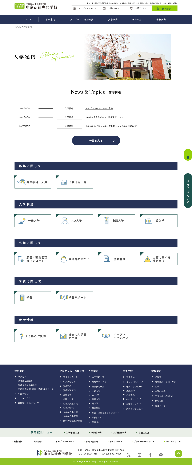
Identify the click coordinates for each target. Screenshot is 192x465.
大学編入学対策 (70, 412)
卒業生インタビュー (135, 404)
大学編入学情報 (70, 416)
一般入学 (34, 220)
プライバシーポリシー (144, 441)
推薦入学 (118, 220)
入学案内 (113, 19)
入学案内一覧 (98, 377)
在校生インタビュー (135, 399)
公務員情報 (68, 407)
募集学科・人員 (37, 182)
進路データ (68, 399)
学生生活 (137, 19)
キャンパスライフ (134, 382)
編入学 (160, 220)
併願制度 (120, 259)
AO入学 (77, 220)
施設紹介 (130, 390)
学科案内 (50, 19)
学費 (29, 297)
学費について (98, 417)
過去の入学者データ (78, 336)
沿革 (157, 386)
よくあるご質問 (35, 336)
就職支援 (67, 395)
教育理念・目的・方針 (165, 382)
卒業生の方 (96, 432)
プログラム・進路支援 (82, 19)
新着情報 (18, 441)
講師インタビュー (134, 409)
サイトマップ (116, 441)
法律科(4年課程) (25, 381)
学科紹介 (22, 377)
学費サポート (78, 297)
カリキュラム (24, 398)
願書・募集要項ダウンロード (37, 259)
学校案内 (161, 19)
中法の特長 (160, 391)
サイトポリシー (173, 441)
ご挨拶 (158, 377)
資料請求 (166, 8)
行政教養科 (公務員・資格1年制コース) (36, 389)
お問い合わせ (114, 8)
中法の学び (23, 394)
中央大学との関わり (164, 396)
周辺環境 (130, 394)
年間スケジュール (134, 386)
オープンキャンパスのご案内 (99, 108)
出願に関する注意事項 (162, 259)
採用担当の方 (120, 432)
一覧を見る (96, 140)
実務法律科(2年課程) (27, 385)
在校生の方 (143, 432)
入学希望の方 (72, 432)
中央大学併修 (69, 382)
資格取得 (67, 386)
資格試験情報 (69, 390)
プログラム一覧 (70, 377)
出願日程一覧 (78, 182)
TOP (28, 19)
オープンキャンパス (87, 8)
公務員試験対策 (70, 403)
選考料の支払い (79, 259)
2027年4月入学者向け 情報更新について (105, 117)
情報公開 (159, 401)
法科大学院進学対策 (72, 421)
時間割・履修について (28, 403)
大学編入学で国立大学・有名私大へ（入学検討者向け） (111, 126)
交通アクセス (141, 8)
